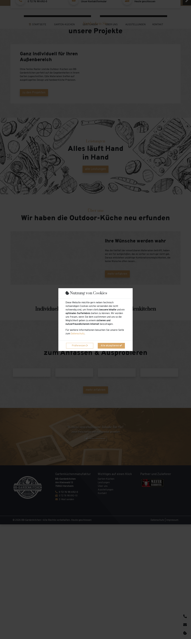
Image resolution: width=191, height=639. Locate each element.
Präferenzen (80, 345)
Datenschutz (77, 333)
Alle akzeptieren (111, 345)
